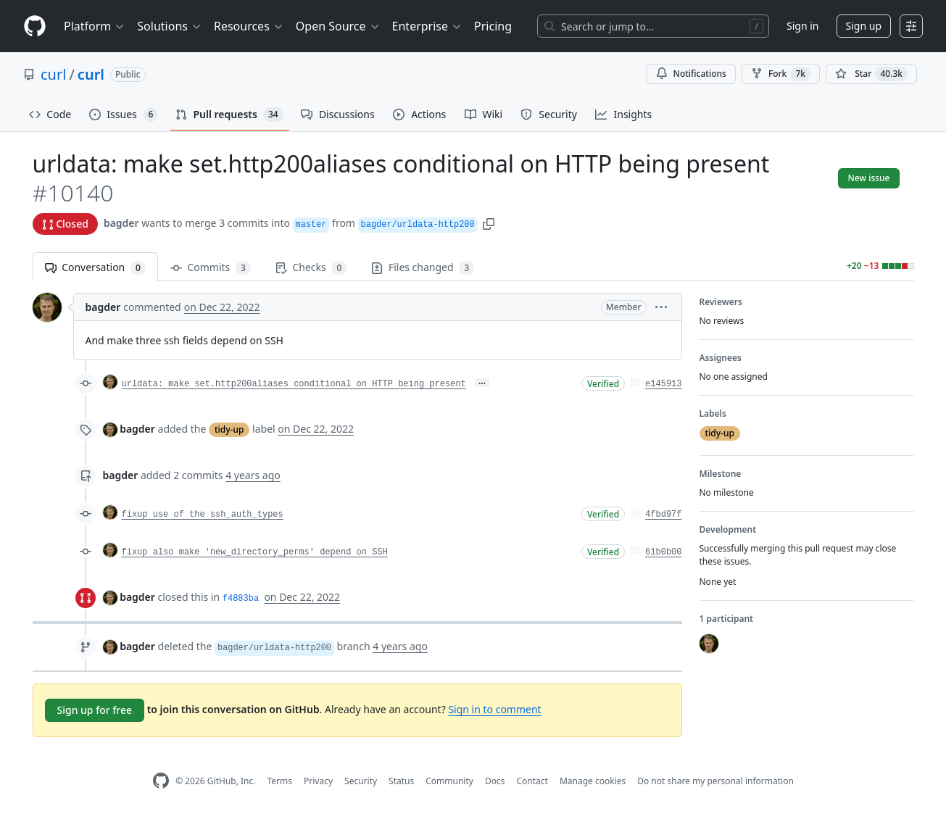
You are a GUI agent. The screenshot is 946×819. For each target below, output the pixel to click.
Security (360, 781)
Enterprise (427, 26)
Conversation (95, 267)
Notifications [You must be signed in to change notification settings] (691, 73)
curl (53, 74)
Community (449, 781)
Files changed (422, 267)
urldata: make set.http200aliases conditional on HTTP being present (294, 384)
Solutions (169, 26)
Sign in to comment (494, 709)
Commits (210, 267)
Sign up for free (95, 710)
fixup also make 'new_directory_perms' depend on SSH (255, 552)
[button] (488, 222)
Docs (495, 781)
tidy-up (229, 429)
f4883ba (241, 599)
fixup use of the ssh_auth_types (202, 515)
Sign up (863, 26)
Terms (279, 781)
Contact (531, 781)
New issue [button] (868, 178)
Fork (780, 74)
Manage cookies (593, 781)
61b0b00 (663, 552)
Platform (94, 26)
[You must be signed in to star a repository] (871, 74)
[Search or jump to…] (653, 26)
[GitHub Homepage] (161, 781)
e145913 (663, 384)
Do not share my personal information (715, 781)
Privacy (318, 781)
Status (401, 781)
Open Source (338, 26)
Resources (249, 26)
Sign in (802, 26)
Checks (311, 267)
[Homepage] (34, 26)
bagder (121, 223)
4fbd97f (663, 515)
